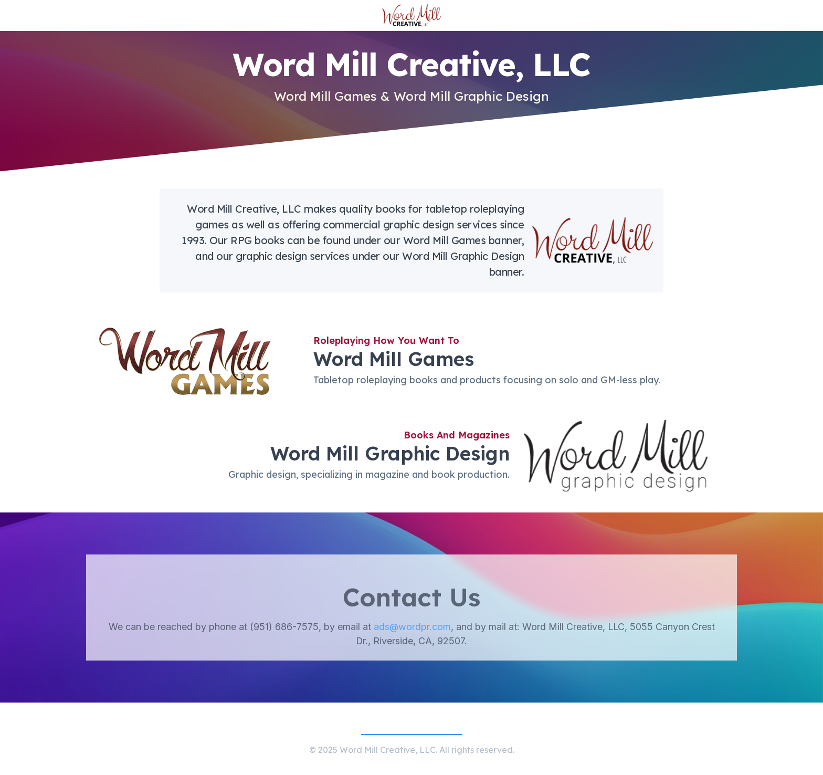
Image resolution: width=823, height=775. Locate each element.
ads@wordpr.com (412, 637)
